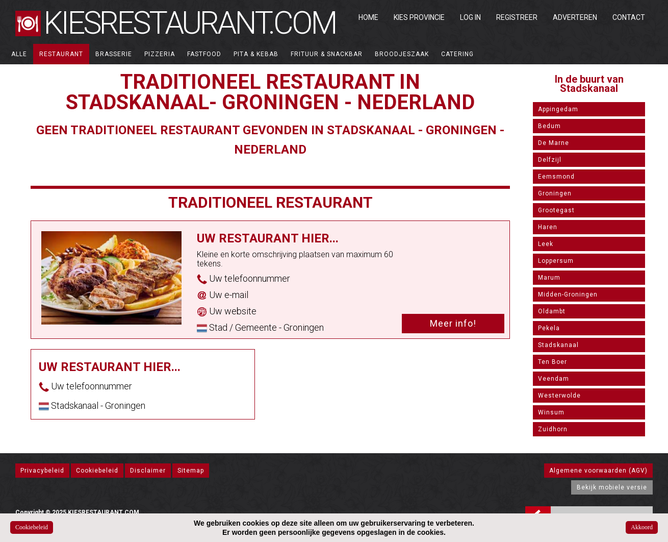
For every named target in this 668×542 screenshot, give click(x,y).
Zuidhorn (553, 429)
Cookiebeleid (97, 470)
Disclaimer (148, 470)
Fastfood (204, 54)
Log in (470, 17)
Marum (549, 277)
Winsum (551, 412)
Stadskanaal (558, 345)
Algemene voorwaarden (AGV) (598, 470)
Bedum (549, 126)
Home (368, 17)
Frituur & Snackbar (327, 54)
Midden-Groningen (568, 294)
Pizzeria (159, 54)
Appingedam (558, 109)
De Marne (553, 142)
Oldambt (552, 311)
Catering (457, 54)
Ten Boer (552, 361)
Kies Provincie (419, 17)
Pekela (549, 328)
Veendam (553, 378)
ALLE (19, 54)
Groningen (555, 193)
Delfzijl (549, 159)
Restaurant (61, 54)
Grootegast (556, 210)
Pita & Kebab (256, 54)
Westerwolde (559, 395)
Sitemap (190, 470)
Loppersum (556, 260)
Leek (545, 244)
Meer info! (453, 323)
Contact (628, 17)
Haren (547, 227)
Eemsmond (556, 176)
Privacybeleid (42, 470)
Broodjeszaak (402, 54)
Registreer (516, 17)
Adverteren (575, 17)
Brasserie (113, 54)
